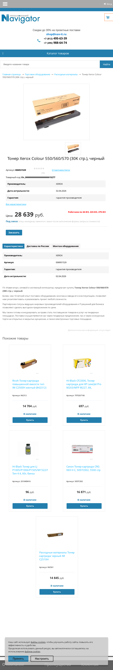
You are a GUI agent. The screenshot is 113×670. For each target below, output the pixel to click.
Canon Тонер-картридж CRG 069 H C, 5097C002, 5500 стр (83, 468)
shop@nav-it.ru (56, 34)
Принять (18, 658)
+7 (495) (55, 42)
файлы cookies (38, 642)
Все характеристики (16, 204)
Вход (109, 3)
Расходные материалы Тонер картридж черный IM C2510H (57, 556)
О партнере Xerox (61, 169)
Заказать (13, 232)
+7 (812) (55, 38)
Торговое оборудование (37, 74)
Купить (30, 420)
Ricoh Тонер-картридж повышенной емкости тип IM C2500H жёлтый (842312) (29, 384)
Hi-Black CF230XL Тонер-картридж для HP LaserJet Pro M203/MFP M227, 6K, (83, 384)
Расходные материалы (66, 74)
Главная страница (11, 74)
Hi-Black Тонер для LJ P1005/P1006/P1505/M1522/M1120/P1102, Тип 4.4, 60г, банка (30, 470)
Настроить (42, 658)
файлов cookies (32, 651)
